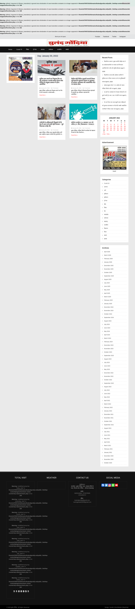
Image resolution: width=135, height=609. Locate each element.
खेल (105, 203)
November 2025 (108, 268)
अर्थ (105, 189)
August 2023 (107, 358)
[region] (20, 68)
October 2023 (108, 351)
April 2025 (107, 292)
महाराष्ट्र (106, 220)
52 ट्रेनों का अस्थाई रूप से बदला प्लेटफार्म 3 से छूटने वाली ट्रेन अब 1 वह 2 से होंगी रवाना (114, 93)
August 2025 (107, 278)
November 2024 (108, 310)
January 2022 (108, 410)
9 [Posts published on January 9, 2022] (124, 124)
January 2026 (108, 261)
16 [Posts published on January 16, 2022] (125, 126)
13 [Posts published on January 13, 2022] (114, 126)
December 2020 (108, 455)
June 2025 (107, 285)
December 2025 (108, 265)
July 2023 (107, 362)
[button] (11, 68)
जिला (27, 49)
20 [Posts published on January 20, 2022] (114, 127)
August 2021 (107, 427)
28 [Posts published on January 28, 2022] (118, 129)
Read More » (42, 94)
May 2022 (107, 396)
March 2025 (107, 296)
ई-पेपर (35, 49)
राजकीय (59, 49)
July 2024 (107, 323)
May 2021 (107, 438)
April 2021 (107, 441)
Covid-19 (19, 49)
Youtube (97, 36)
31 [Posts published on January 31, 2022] (104, 131)
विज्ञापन (106, 227)
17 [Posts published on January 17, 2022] (104, 127)
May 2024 (107, 330)
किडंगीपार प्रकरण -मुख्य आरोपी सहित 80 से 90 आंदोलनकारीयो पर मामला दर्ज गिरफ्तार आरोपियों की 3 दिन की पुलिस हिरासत (113, 64)
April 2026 (107, 251)
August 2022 (107, 386)
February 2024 (108, 341)
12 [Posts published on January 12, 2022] (111, 126)
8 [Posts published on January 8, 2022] (121, 124)
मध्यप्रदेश (106, 214)
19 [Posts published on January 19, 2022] (111, 127)
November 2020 (108, 458)
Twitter (114, 36)
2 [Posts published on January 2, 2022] (124, 122)
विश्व (105, 231)
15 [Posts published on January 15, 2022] (121, 126)
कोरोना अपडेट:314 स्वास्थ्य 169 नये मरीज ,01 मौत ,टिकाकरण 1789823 (82, 123)
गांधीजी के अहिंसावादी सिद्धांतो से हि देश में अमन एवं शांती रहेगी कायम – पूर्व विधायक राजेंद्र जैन (51, 123)
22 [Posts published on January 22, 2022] (121, 127)
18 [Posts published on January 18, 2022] (107, 127)
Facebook (106, 36)
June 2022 (107, 393)
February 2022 (108, 407)
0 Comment (55, 87)
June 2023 (107, 365)
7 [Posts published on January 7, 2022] (117, 124)
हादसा (105, 238)
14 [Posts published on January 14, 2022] (118, 126)
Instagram (123, 36)
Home (10, 49)
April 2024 (107, 334)
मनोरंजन (51, 49)
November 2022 (108, 375)
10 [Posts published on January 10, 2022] (104, 126)
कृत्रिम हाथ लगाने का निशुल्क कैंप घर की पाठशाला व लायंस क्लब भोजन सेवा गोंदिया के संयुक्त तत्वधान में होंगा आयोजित (51, 81)
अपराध (42, 49)
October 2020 (108, 462)
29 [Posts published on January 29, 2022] (121, 129)
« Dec (104, 133)
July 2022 (107, 389)
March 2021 (107, 445)
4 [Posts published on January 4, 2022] (107, 124)
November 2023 (108, 348)
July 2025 (107, 282)
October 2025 (108, 272)
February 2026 (108, 258)
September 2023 (109, 355)
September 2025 (109, 275)
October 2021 (108, 420)
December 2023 (108, 344)
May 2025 (107, 289)
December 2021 (108, 413)
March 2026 (107, 254)
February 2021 (108, 448)
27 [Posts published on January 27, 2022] (114, 129)
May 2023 (107, 368)
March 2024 (107, 337)
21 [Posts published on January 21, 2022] (118, 127)
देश (105, 210)
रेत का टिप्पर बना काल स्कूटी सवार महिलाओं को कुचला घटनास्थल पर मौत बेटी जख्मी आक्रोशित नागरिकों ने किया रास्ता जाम (114, 105)
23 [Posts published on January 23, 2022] (125, 127)
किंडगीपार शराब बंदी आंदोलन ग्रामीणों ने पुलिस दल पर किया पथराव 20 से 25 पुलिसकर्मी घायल (113, 78)
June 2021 (107, 434)
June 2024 (107, 327)
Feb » (108, 133)
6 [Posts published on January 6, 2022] (114, 124)
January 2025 (108, 303)
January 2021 (108, 452)
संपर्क (67, 49)
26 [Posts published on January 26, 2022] (111, 129)
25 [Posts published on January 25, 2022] (107, 129)
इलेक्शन (106, 193)
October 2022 (108, 379)
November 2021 (108, 417)
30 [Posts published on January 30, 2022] (125, 129)
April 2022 (107, 400)
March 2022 (107, 403)
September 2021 (109, 424)
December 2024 (108, 306)
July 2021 (107, 431)
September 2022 (109, 382)
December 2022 (108, 372)
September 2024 (109, 317)
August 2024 (107, 320)
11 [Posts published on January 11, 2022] (107, 126)
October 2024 (108, 313)
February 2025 (108, 299)
